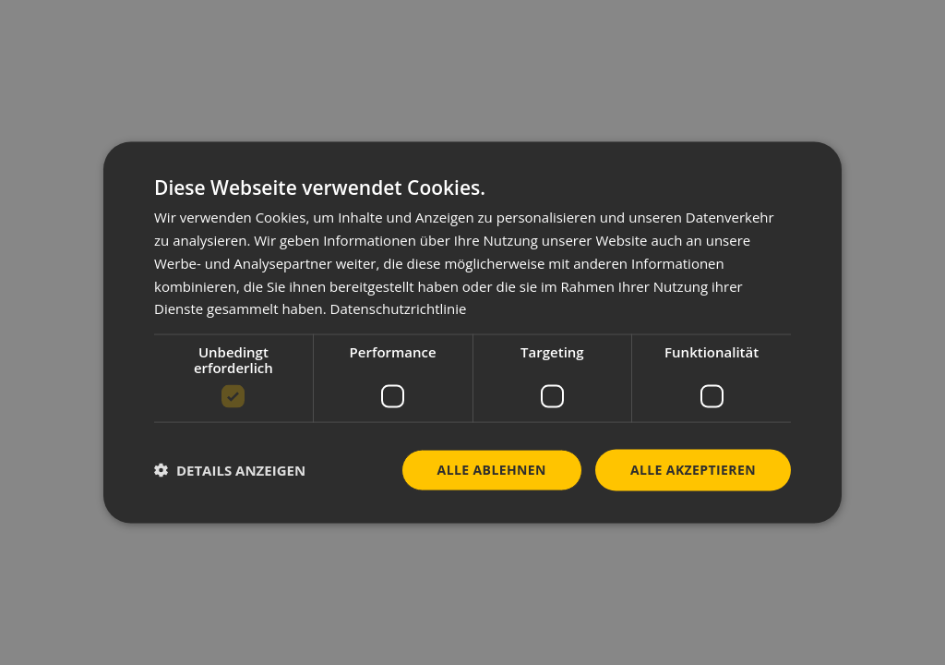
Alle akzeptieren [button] (693, 469)
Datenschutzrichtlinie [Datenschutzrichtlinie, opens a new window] (398, 308)
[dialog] (472, 333)
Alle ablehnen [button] (491, 469)
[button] (229, 470)
